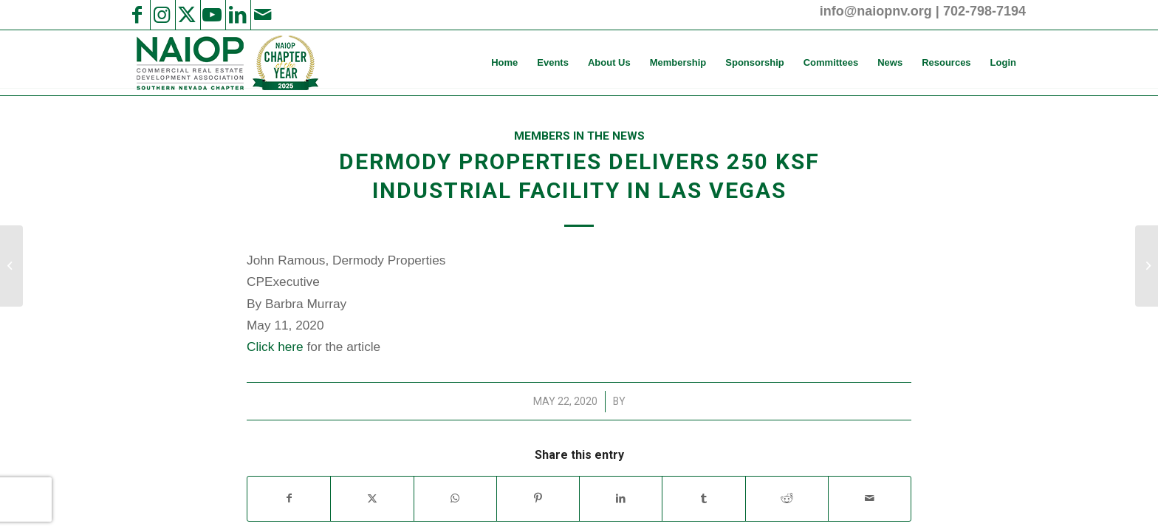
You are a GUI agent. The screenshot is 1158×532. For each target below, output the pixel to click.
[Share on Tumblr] (703, 498)
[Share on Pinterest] (538, 498)
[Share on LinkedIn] (621, 498)
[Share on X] (372, 498)
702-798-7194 (984, 11)
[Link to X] (187, 15)
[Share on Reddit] (787, 498)
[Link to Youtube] (212, 15)
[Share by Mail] (870, 498)
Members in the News (579, 136)
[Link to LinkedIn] (237, 15)
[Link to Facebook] (137, 15)
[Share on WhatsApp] (455, 498)
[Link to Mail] (262, 15)
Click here (275, 346)
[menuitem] (504, 62)
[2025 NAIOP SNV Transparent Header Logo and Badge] (225, 62)
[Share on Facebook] (288, 498)
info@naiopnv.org (876, 11)
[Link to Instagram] (162, 15)
